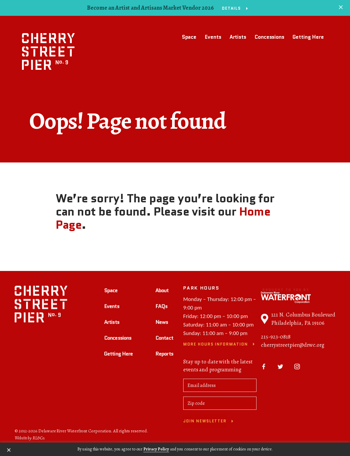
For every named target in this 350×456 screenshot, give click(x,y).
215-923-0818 (275, 338)
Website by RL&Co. (30, 439)
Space (189, 37)
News (161, 323)
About (162, 291)
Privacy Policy (156, 449)
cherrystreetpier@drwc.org (292, 346)
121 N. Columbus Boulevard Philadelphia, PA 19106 (298, 320)
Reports (164, 354)
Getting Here (308, 37)
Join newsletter (205, 422)
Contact (164, 339)
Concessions (269, 37)
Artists (238, 37)
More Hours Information (215, 345)
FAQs (161, 307)
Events (213, 37)
